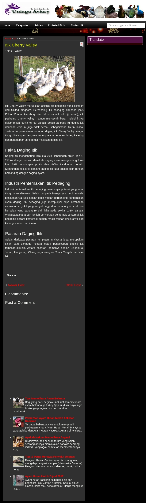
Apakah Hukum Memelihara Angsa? (47, 437)
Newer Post (16, 285)
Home (7, 25)
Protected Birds (56, 25)
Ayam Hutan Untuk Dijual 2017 (44, 476)
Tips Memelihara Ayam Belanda (45, 398)
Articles (39, 25)
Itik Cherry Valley (21, 45)
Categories (22, 25)
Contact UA (77, 25)
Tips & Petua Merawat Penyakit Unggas (50, 456)
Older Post (73, 285)
